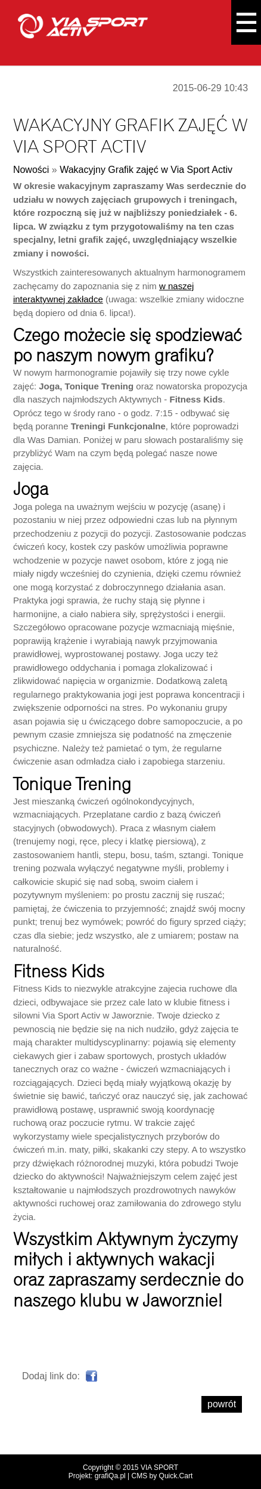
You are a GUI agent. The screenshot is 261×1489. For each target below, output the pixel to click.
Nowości (31, 170)
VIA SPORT (159, 1467)
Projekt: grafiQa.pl (97, 1476)
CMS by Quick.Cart (162, 1476)
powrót (221, 1404)
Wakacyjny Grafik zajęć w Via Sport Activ (146, 170)
